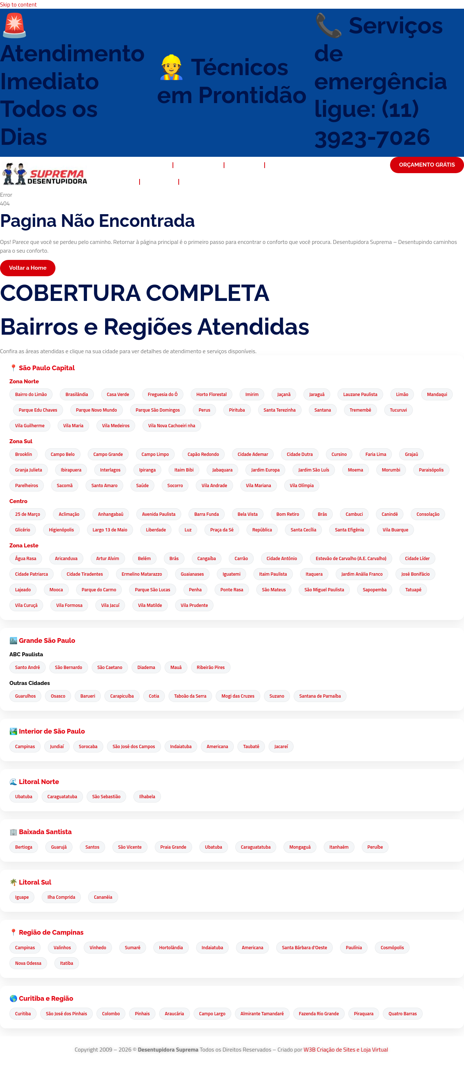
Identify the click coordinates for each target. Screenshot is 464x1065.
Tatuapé (421, 589)
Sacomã (110, 485)
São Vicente (133, 847)
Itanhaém (346, 847)
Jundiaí (58, 746)
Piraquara (371, 1013)
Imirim (256, 394)
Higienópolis (66, 530)
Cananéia (105, 897)
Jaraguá (323, 394)
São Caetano (111, 667)
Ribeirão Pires (215, 667)
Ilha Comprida (62, 897)
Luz (195, 530)
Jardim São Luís (320, 470)
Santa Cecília (313, 530)
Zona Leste (23, 546)
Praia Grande (177, 847)
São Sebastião (108, 796)
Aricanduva (67, 558)
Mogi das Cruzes (243, 696)
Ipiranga (150, 470)
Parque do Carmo (101, 589)
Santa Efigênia (360, 530)
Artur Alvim (109, 558)
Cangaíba (211, 558)
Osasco (59, 696)
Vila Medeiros (155, 425)
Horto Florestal (215, 394)
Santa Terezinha (320, 410)
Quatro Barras (411, 1013)
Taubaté (257, 746)
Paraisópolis (28, 485)
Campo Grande (110, 454)
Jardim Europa (271, 470)
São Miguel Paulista (330, 589)
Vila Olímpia (352, 485)
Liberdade (163, 530)
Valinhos (63, 947)
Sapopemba (382, 589)
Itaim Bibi (188, 470)
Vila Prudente (198, 605)
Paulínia (361, 947)
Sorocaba (90, 746)
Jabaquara (227, 470)
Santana (364, 410)
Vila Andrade (263, 485)
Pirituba (277, 410)
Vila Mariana (307, 485)
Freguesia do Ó (166, 394)
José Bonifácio (423, 574)
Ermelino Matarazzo (144, 574)
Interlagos (112, 470)
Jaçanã (289, 394)
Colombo (113, 1013)
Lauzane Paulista (368, 394)
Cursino (345, 454)
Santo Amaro (151, 485)
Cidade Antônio (288, 558)
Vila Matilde (153, 605)
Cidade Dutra (305, 454)
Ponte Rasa (236, 589)
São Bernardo (69, 667)
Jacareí (287, 746)
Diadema (149, 667)
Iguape (22, 897)
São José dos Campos (137, 746)
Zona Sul (20, 441)
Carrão (246, 558)
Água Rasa (26, 558)
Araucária (178, 1013)
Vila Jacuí (112, 605)
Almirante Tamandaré (267, 1013)
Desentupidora (144, 165)
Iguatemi (235, 574)
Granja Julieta (29, 470)
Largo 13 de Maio (115, 530)
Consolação (437, 514)
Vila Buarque (407, 530)
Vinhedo (100, 947)
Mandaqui (26, 410)
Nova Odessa (29, 963)
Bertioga (24, 847)
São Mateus (279, 589)
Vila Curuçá (27, 605)
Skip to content (18, 4)
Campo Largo (217, 1013)
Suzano (283, 696)
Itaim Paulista (278, 574)
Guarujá (60, 847)
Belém (147, 558)
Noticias (159, 182)
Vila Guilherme (67, 425)
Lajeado (23, 589)
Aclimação (70, 514)
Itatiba (67, 963)
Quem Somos (198, 165)
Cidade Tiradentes (86, 574)
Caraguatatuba (63, 796)
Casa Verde (120, 394)
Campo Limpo (158, 454)
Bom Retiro (293, 514)
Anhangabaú (112, 514)
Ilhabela (150, 796)
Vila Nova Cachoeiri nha (211, 425)
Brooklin (24, 454)
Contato (198, 182)
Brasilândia (78, 394)
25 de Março (28, 514)
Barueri (90, 696)
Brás (328, 514)
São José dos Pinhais (67, 1013)
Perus (243, 410)
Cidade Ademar (258, 454)
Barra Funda (210, 514)
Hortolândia (175, 947)
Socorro (223, 485)
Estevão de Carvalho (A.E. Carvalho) (358, 558)
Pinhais (145, 1013)
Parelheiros (71, 485)
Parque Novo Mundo (133, 410)
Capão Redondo (207, 454)
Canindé (398, 514)
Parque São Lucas (155, 589)
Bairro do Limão (31, 394)
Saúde (189, 485)
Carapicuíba (125, 696)
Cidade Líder (425, 558)
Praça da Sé (230, 530)
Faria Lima (383, 454)
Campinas (25, 746)
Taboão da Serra (195, 696)
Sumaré (136, 947)
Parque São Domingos (196, 410)
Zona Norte (24, 382)
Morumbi (399, 470)
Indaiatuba (184, 746)
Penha (199, 589)
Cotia (158, 696)
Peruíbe (383, 847)
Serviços (244, 165)
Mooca (57, 589)
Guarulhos (26, 696)
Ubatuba (24, 796)
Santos (94, 847)
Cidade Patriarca (32, 574)
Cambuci (361, 514)
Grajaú (419, 454)
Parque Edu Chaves (74, 410)
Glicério (26, 530)
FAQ (127, 182)
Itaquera (319, 574)
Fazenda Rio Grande (325, 1013)
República (271, 530)
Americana (222, 746)
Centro (18, 501)
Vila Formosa (71, 605)
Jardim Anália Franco (368, 574)
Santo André (28, 667)
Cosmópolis (400, 947)
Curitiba (23, 1013)
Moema (362, 470)
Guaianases (195, 574)
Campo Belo (64, 454)
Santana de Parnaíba (327, 696)
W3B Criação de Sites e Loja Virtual (346, 1049)
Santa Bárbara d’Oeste (310, 947)
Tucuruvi (24, 425)
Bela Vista (252, 514)
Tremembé (403, 410)
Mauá (179, 667)
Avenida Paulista (161, 514)
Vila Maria (111, 425)
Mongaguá (306, 847)
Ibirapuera (72, 470)
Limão (410, 394)
